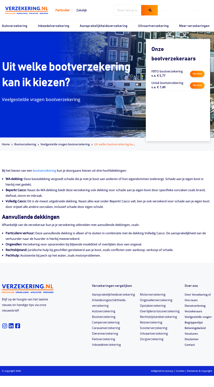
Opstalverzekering (153, 306)
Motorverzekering (153, 294)
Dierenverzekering (105, 333)
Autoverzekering (14, 26)
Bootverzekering (25, 144)
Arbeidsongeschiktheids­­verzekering (109, 303)
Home (6, 144)
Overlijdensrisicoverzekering (160, 311)
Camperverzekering (106, 322)
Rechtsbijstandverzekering (158, 317)
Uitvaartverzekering (153, 26)
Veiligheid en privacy (162, 382)
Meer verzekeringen (194, 26)
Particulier (62, 10)
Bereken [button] (197, 73)
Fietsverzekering (103, 339)
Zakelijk (81, 10)
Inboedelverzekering (53, 26)
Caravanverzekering (106, 328)
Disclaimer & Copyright (199, 382)
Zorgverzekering (151, 339)
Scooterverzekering (153, 328)
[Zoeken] (149, 10)
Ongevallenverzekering (156, 300)
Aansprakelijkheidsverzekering (103, 26)
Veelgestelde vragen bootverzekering (65, 144)
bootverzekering (44, 171)
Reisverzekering (151, 322)
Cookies (180, 382)
